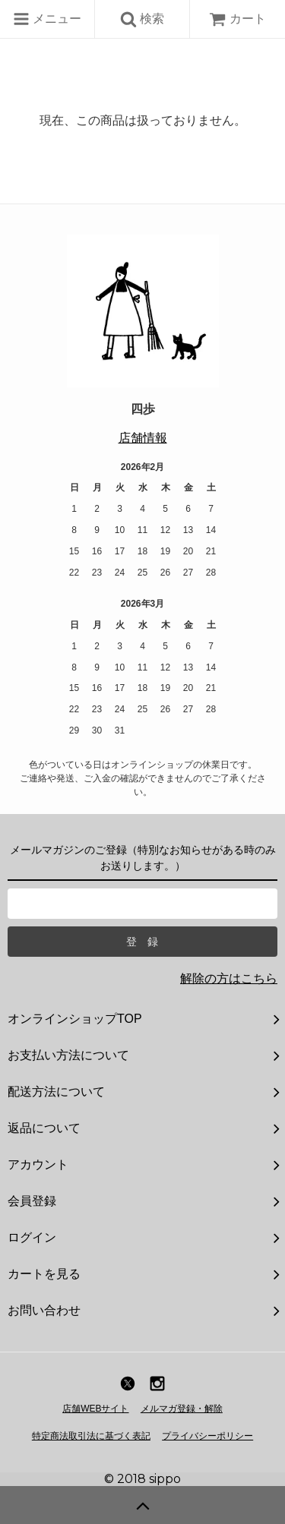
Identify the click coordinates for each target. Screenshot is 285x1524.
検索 (142, 19)
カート (237, 18)
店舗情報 (143, 437)
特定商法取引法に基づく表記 (91, 1436)
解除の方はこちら (228, 978)
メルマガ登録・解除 (182, 1408)
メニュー (47, 19)
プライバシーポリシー (207, 1436)
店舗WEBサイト (95, 1408)
